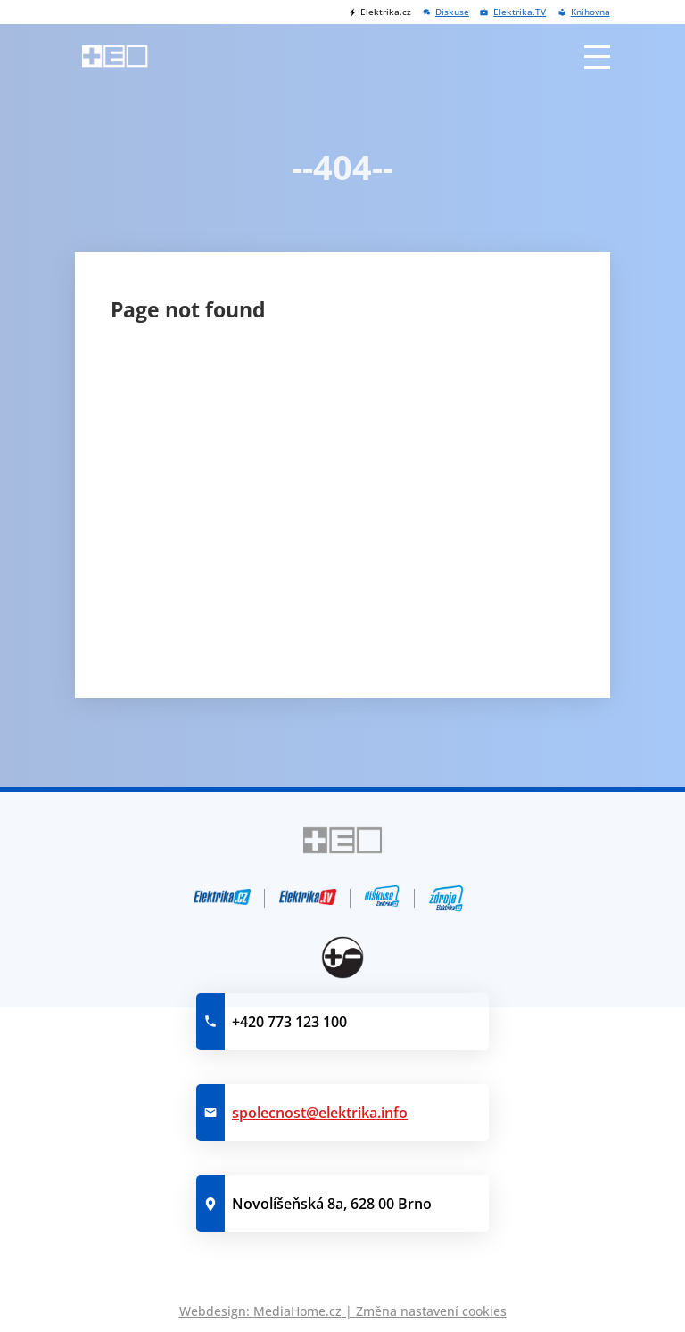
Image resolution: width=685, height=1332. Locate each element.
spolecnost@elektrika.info (320, 1112)
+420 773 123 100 (289, 1022)
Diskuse (452, 12)
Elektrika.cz (385, 12)
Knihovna (590, 12)
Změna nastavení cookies (431, 1311)
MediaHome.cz (297, 1311)
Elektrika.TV (519, 12)
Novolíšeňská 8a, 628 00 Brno (332, 1203)
